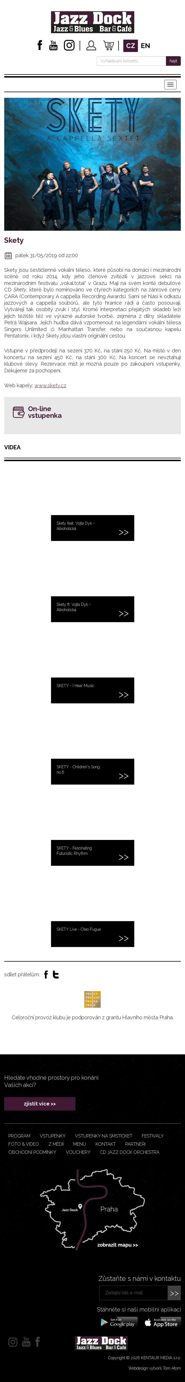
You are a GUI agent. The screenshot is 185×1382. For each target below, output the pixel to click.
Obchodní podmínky (32, 1152)
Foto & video (23, 1144)
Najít (173, 61)
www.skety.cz (50, 385)
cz (130, 46)
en (145, 46)
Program (19, 1136)
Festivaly (153, 1136)
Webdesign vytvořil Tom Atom (154, 1368)
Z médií (56, 1144)
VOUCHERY (78, 1152)
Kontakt (106, 1144)
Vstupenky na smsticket (103, 1136)
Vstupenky (53, 1136)
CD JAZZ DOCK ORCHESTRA (129, 1152)
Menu (79, 1144)
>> (174, 1293)
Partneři (135, 1144)
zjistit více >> (40, 1104)
